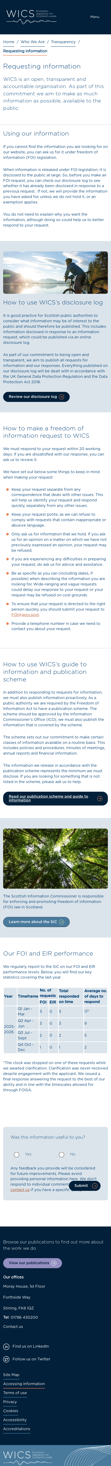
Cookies (10, 1411)
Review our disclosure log (33, 397)
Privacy (10, 1402)
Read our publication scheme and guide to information (48, 798)
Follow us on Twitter (31, 1359)
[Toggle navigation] (90, 17)
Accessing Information (24, 1384)
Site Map (11, 1375)
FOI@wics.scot (25, 615)
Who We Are (33, 42)
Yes (28, 1154)
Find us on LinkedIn (31, 1346)
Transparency (63, 42)
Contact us (13, 1327)
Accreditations (16, 1429)
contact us (20, 1190)
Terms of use (15, 1393)
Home (8, 42)
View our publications (29, 1263)
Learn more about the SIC (33, 922)
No (73, 1154)
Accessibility (15, 1420)
